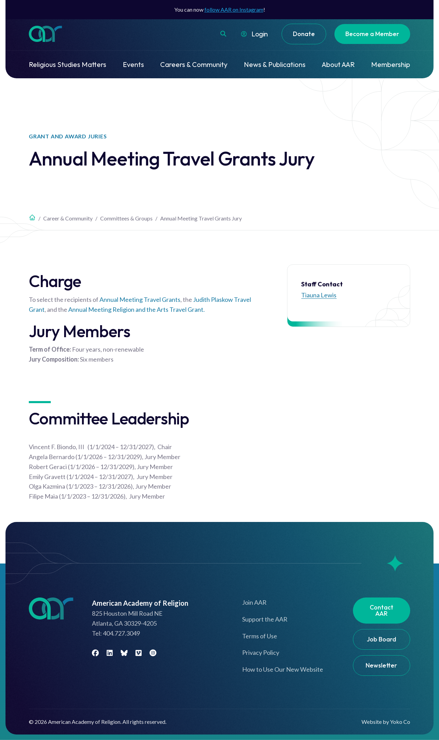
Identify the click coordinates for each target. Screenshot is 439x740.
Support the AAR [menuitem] (264, 619)
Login (259, 34)
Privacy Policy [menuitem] (260, 652)
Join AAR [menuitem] (254, 602)
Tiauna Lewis (318, 295)
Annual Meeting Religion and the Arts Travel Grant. (136, 309)
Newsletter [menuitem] (381, 665)
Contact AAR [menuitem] (381, 610)
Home (32, 217)
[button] (223, 33)
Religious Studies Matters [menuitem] (67, 64)
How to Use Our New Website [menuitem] (282, 669)
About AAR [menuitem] (338, 64)
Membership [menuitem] (390, 64)
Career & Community (68, 218)
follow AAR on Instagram (233, 9)
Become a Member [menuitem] (372, 34)
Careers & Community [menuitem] (193, 64)
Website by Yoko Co (385, 721)
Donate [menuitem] (304, 34)
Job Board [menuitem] (381, 639)
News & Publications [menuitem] (275, 64)
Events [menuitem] (133, 64)
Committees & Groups (126, 218)
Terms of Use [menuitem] (259, 636)
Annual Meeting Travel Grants (139, 299)
